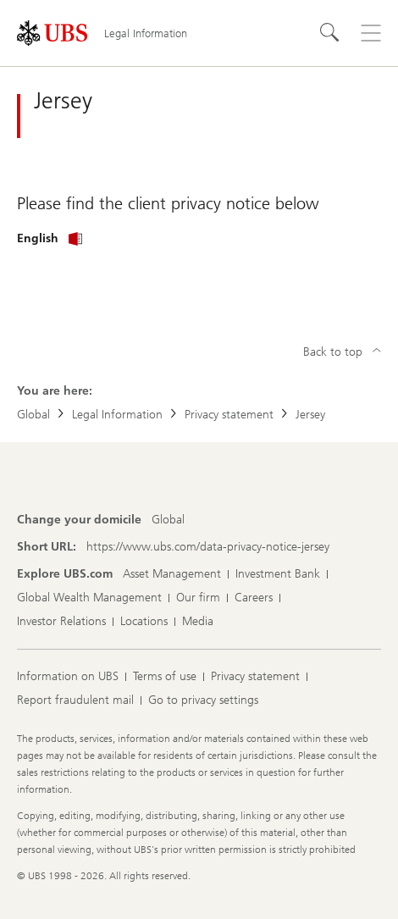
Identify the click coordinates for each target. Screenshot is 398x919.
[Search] (330, 33)
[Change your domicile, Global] (168, 520)
